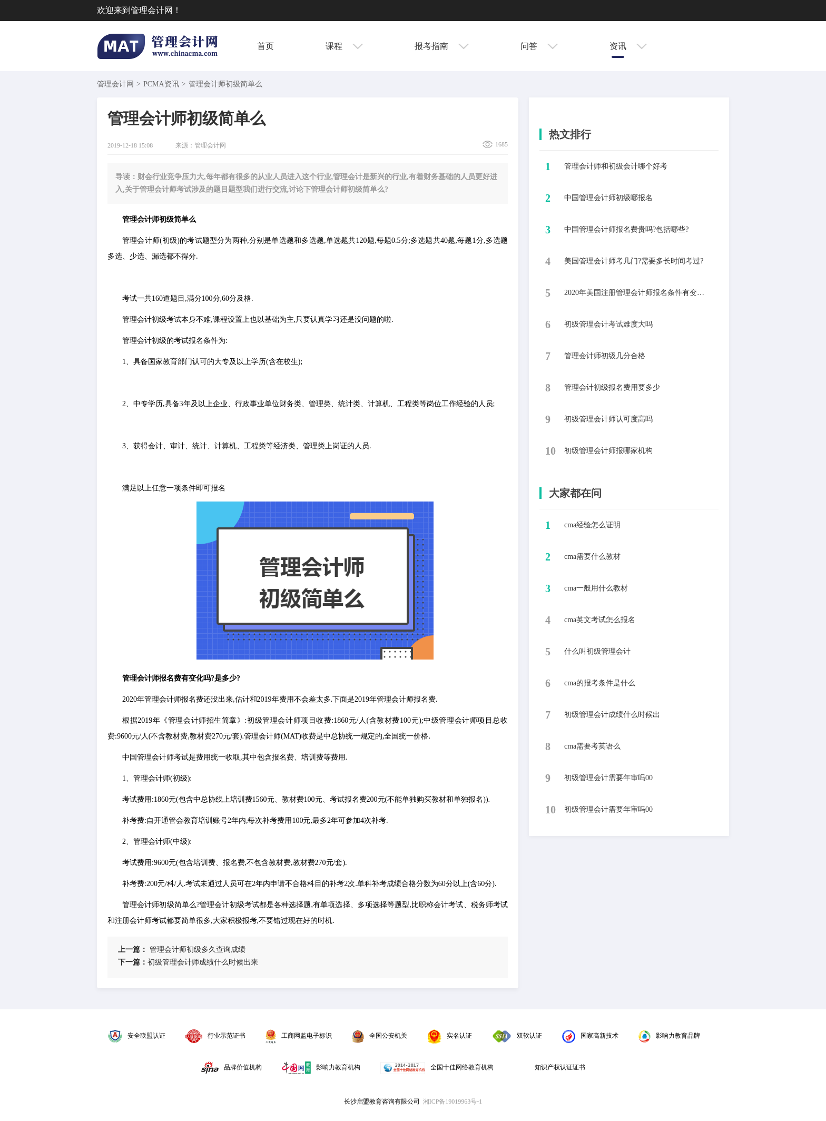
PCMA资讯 (161, 84)
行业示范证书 (215, 1035)
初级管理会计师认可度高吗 (608, 419)
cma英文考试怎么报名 (599, 620)
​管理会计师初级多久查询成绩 (181, 949)
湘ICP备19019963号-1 (453, 1101)
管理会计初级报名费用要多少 (612, 387)
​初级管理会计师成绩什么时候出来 (188, 962)
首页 (265, 46)
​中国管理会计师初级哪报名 (608, 198)
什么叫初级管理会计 (597, 651)
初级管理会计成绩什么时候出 (612, 715)
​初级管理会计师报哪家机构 (608, 451)
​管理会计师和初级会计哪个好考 (615, 166)
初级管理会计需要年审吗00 (608, 778)
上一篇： (133, 949)
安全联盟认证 (136, 1035)
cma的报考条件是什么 (599, 683)
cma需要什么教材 (592, 556)
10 (550, 451)
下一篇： (133, 962)
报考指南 (442, 46)
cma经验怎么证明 (592, 525)
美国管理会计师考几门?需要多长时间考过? (633, 261)
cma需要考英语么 (592, 746)
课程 (344, 46)
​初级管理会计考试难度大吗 (608, 324)
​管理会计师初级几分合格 (604, 356)
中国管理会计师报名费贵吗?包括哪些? (626, 229)
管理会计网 (115, 84)
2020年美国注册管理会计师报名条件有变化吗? (637, 293)
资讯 (628, 46)
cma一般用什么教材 (596, 588)
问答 (539, 46)
